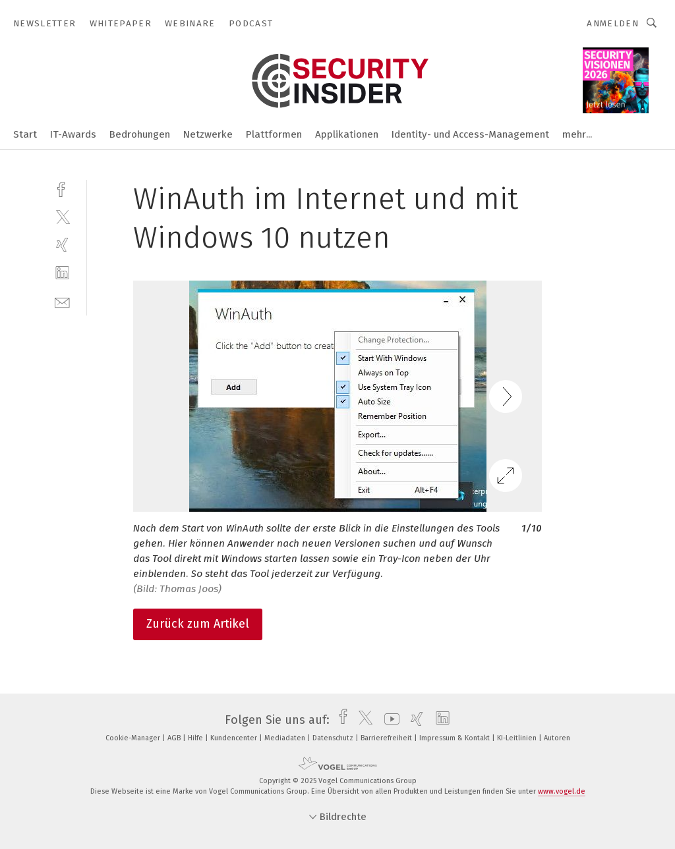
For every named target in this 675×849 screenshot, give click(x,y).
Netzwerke (208, 134)
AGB (175, 738)
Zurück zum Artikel (197, 623)
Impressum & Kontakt (455, 738)
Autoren (557, 738)
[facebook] (62, 188)
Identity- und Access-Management (470, 134)
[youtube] (388, 720)
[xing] (62, 244)
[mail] (62, 301)
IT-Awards (73, 134)
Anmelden (613, 23)
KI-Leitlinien (518, 738)
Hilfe (196, 738)
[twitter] (62, 216)
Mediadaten (285, 738)
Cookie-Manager (133, 738)
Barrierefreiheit (387, 738)
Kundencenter (234, 738)
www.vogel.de (561, 791)
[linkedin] (62, 273)
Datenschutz (333, 738)
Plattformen (274, 134)
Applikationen (346, 134)
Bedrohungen (139, 134)
